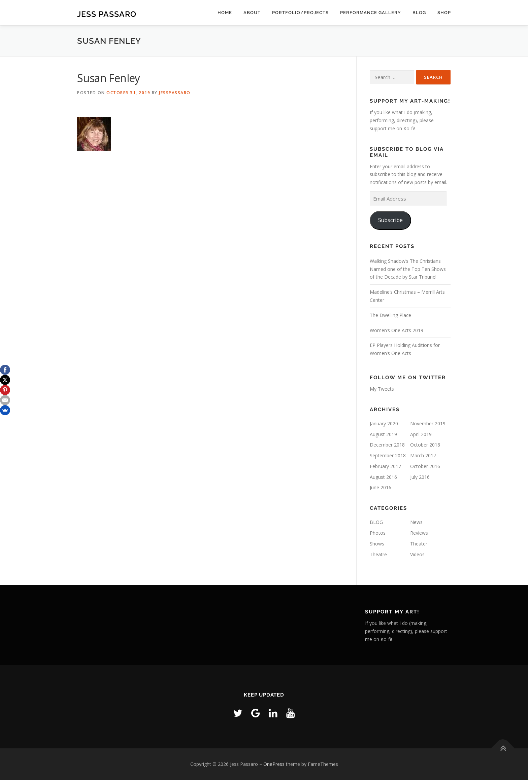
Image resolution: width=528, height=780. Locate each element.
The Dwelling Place (390, 315)
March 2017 (423, 455)
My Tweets (382, 389)
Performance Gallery (370, 12)
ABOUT (252, 12)
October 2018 (425, 444)
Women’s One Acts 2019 (396, 330)
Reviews (419, 533)
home (225, 12)
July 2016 (420, 477)
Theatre (378, 554)
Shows (377, 543)
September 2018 (388, 455)
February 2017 (385, 466)
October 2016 (425, 466)
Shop (444, 12)
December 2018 (387, 444)
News (416, 522)
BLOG (419, 12)
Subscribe (390, 220)
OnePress (274, 764)
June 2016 (380, 487)
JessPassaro (175, 93)
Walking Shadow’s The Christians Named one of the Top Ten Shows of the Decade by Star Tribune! (408, 269)
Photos (378, 533)
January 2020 (384, 423)
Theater (418, 543)
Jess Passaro (106, 13)
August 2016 (383, 477)
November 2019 (428, 423)
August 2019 (383, 434)
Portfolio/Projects (300, 12)
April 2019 (421, 434)
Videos (417, 554)
